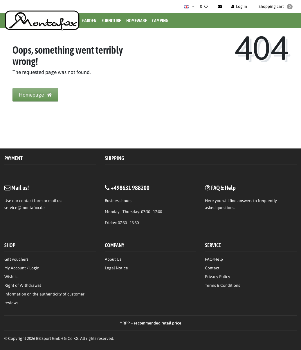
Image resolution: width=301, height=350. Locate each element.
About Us (113, 259)
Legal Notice (116, 268)
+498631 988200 (130, 187)
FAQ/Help (214, 259)
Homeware (136, 20)
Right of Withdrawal (22, 285)
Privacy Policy (217, 276)
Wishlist (11, 276)
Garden (89, 20)
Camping (160, 20)
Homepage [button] (35, 95)
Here (209, 200)
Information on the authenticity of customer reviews (44, 298)
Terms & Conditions (222, 285)
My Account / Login (21, 268)
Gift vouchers (16, 259)
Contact (212, 268)
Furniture (111, 20)
